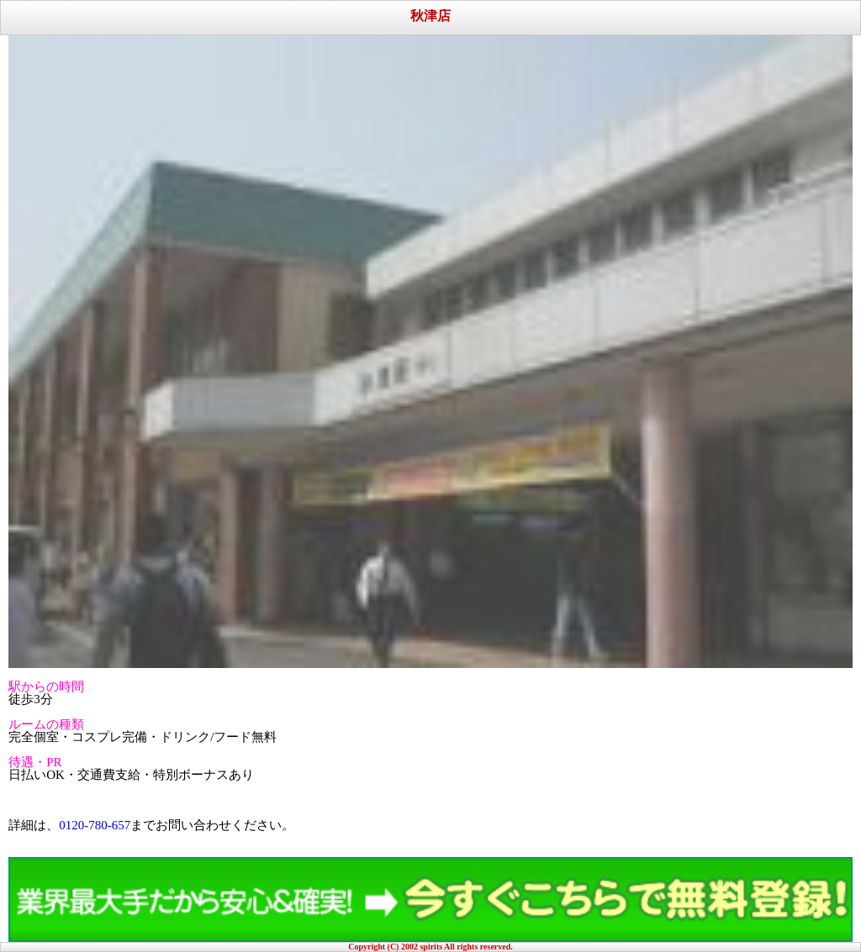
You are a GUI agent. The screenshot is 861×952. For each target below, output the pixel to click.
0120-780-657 (94, 825)
